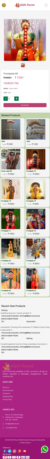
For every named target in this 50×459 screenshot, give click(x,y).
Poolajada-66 (6, 291)
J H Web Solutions (25, 443)
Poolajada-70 (31, 231)
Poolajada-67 (31, 261)
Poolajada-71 (6, 231)
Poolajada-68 (10, 73)
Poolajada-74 (6, 201)
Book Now (25, 105)
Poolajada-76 (31, 171)
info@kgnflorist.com (12, 424)
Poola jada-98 (6, 171)
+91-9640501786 (11, 428)
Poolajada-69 (6, 261)
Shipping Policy (8, 396)
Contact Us (6, 393)
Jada (3, 141)
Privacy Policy (7, 399)
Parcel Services (8, 390)
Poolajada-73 (31, 201)
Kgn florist (13, 88)
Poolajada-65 (31, 291)
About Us (6, 387)
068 (9, 92)
